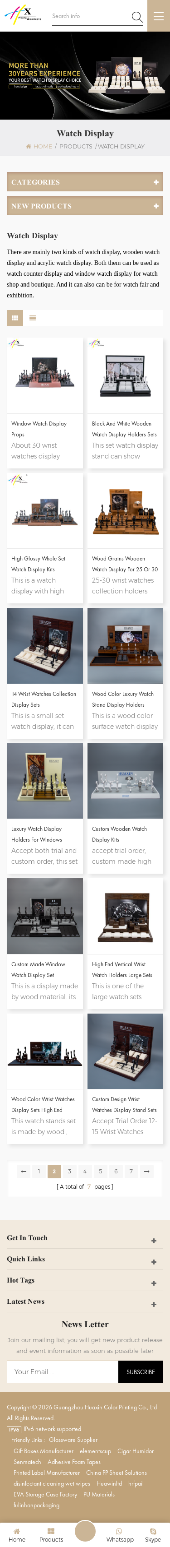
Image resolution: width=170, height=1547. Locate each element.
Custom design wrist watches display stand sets (124, 1104)
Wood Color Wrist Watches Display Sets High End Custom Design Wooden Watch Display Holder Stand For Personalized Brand (44, 1105)
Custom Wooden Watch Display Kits (119, 834)
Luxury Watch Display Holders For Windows (36, 834)
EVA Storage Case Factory (45, 1494)
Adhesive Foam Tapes (74, 1462)
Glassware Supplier (73, 1440)
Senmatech (27, 1462)
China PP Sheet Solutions (116, 1472)
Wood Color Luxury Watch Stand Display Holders (123, 699)
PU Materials (99, 1494)
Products (75, 146)
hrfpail (136, 1483)
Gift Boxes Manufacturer (43, 1451)
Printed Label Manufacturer (47, 1472)
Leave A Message (85, 1531)
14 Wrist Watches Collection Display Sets (43, 699)
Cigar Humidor (135, 1451)
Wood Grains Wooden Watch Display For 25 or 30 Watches (125, 565)
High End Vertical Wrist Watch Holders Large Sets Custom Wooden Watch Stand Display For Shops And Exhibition (122, 970)
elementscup (95, 1451)
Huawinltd (109, 1483)
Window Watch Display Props (39, 429)
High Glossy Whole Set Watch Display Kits (38, 564)
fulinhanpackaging (36, 1505)
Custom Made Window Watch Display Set (38, 969)
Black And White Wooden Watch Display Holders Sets (124, 429)
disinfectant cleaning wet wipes (52, 1483)
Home (39, 146)
